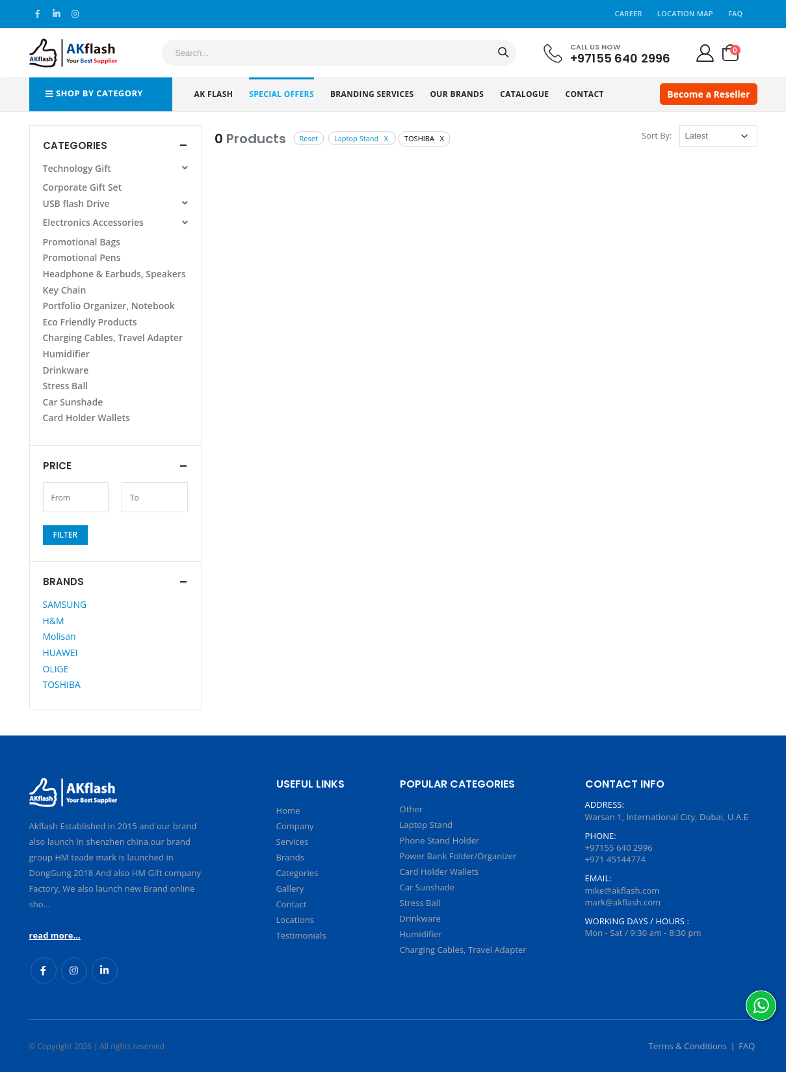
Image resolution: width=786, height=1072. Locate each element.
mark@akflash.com (623, 902)
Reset (309, 138)
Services (292, 841)
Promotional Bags (82, 242)
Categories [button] (75, 145)
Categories (297, 873)
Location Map (685, 13)
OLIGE (56, 669)
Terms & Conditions (688, 1046)
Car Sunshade (73, 402)
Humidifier (66, 354)
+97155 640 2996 (620, 57)
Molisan (59, 636)
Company (295, 826)
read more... (55, 935)
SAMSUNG (65, 604)
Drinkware (66, 370)
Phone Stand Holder (440, 840)
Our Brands (457, 94)
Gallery (290, 888)
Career (628, 13)
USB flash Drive (115, 203)
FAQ (735, 13)
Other (411, 809)
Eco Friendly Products (90, 322)
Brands (290, 857)
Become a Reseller (708, 94)
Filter (65, 534)
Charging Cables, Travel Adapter (113, 337)
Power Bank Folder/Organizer (458, 856)
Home (288, 810)
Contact (584, 94)
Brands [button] (63, 581)
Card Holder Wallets (86, 417)
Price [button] (57, 466)
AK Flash (213, 94)
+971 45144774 (615, 859)
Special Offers (281, 94)
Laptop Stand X (362, 138)
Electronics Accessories (115, 222)
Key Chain (64, 290)
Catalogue (524, 94)
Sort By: (657, 135)
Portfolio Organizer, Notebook (109, 305)
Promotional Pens (82, 257)
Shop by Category (94, 93)
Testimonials (301, 935)
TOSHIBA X (424, 138)
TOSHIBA (62, 684)
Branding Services (372, 94)
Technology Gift (115, 168)
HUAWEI (60, 652)
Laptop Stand (426, 825)
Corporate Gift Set (82, 187)
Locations (295, 920)
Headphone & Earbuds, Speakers (114, 274)
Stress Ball (65, 385)
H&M (53, 620)
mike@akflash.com (622, 890)
